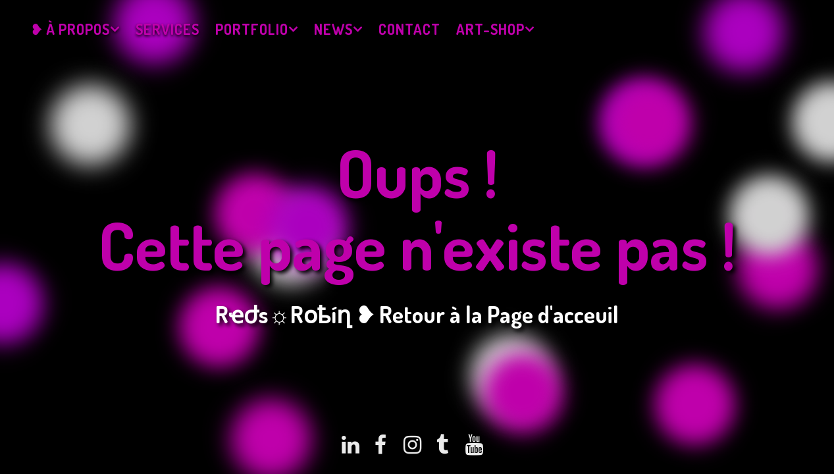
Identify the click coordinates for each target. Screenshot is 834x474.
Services (167, 29)
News (333, 29)
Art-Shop (490, 29)
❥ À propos (70, 29)
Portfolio (251, 29)
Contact (409, 29)
